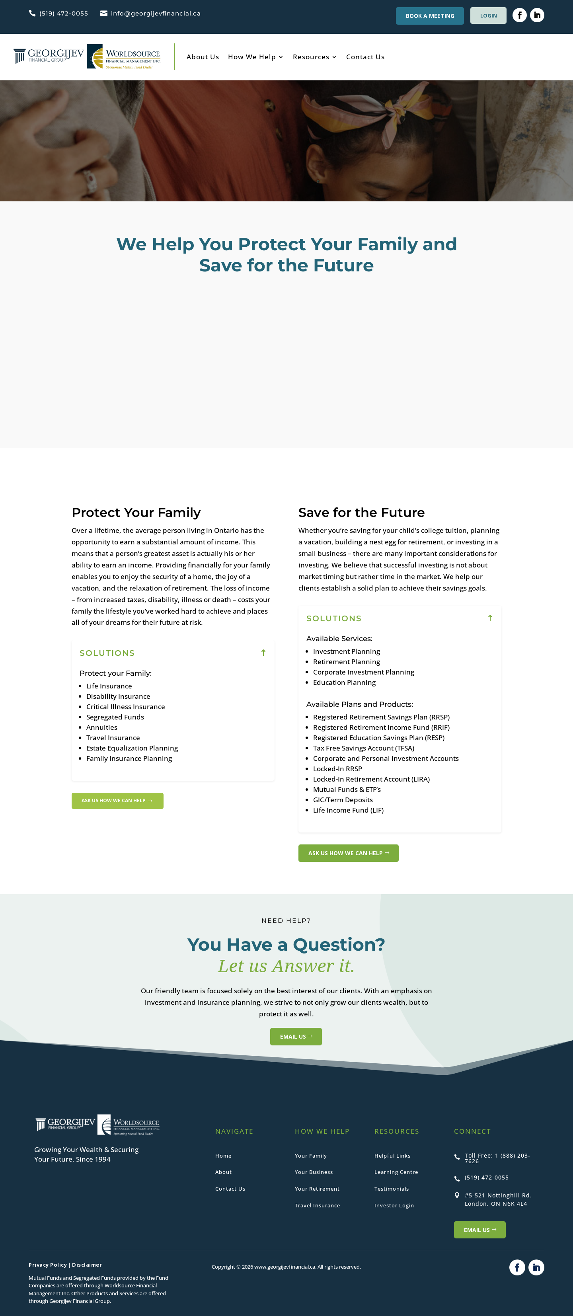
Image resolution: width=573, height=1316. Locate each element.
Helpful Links (392, 1155)
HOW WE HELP (322, 1131)
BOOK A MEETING (426, 15)
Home (223, 1155)
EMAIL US (286, 1036)
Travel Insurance (317, 1205)
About (223, 1172)
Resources (311, 56)
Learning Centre (396, 1172)
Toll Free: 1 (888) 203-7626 (497, 1158)
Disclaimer (87, 1264)
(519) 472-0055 (63, 13)
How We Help (252, 56)
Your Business (314, 1172)
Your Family (311, 1155)
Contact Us (365, 56)
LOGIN (486, 15)
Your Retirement (317, 1188)
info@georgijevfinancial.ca (156, 13)
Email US (477, 1230)
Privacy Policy (48, 1264)
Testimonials (391, 1188)
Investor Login (394, 1205)
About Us (203, 56)
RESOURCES (396, 1131)
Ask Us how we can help (119, 801)
